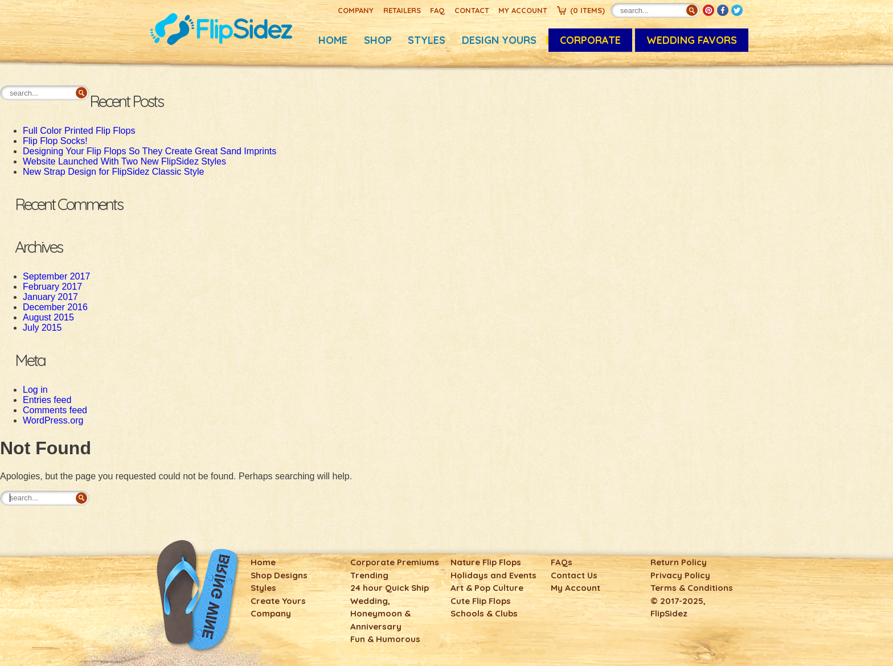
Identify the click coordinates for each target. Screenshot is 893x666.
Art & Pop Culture (486, 587)
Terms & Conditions (691, 587)
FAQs (561, 562)
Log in (35, 389)
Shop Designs (279, 575)
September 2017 (56, 276)
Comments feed (55, 410)
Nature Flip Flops (485, 562)
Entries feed (47, 400)
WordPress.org (53, 420)
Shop (378, 40)
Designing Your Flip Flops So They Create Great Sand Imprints (149, 151)
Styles (426, 40)
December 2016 (55, 307)
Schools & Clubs (484, 613)
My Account (522, 10)
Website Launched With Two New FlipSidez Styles (124, 161)
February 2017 (52, 286)
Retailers (402, 10)
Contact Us (574, 575)
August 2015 (48, 317)
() (587, 10)
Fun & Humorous (385, 639)
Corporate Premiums (394, 562)
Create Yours (278, 600)
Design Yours (499, 40)
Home (332, 40)
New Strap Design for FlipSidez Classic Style (113, 171)
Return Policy (678, 562)
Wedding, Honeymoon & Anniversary (380, 613)
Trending (369, 575)
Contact (471, 10)
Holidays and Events (493, 575)
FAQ (437, 10)
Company (356, 10)
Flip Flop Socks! (55, 141)
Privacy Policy (680, 575)
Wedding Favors (691, 40)
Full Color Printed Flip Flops (79, 130)
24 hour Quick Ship (389, 587)
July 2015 (42, 327)
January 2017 (50, 297)
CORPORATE (590, 40)
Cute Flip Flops (480, 600)
